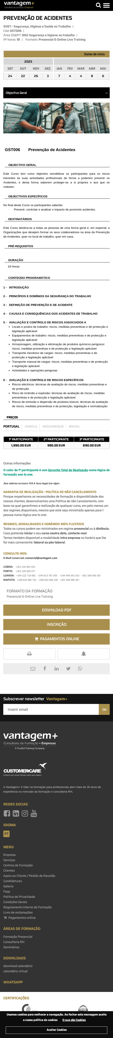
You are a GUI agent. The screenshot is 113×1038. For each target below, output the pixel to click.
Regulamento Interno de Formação (27, 907)
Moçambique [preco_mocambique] (53, 426)
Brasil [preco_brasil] (74, 426)
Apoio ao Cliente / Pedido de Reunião (29, 875)
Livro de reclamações (18, 912)
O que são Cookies (74, 1020)
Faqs (6, 891)
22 (23, 76)
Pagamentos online (19, 917)
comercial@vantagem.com (41, 558)
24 (10, 76)
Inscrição (56, 624)
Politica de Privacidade (19, 896)
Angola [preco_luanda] (31, 426)
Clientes (9, 870)
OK (104, 709)
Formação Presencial (17, 936)
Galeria (8, 886)
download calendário (17, 966)
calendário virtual (15, 971)
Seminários (11, 947)
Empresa (9, 854)
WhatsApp (13, 982)
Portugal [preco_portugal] (11, 426)
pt (6, 833)
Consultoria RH (13, 942)
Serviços (9, 860)
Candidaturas (12, 881)
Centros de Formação (18, 865)
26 (36, 76)
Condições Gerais (15, 902)
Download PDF (56, 610)
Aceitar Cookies (57, 1030)
